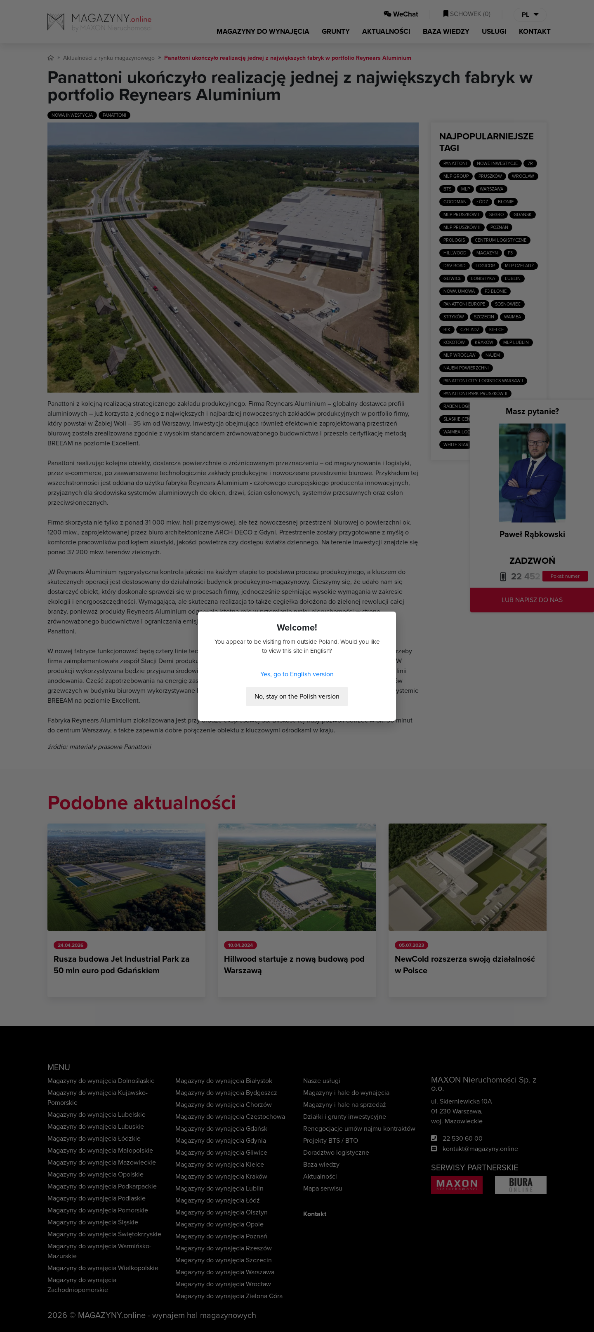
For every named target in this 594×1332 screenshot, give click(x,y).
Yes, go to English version (297, 674)
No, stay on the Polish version (297, 696)
